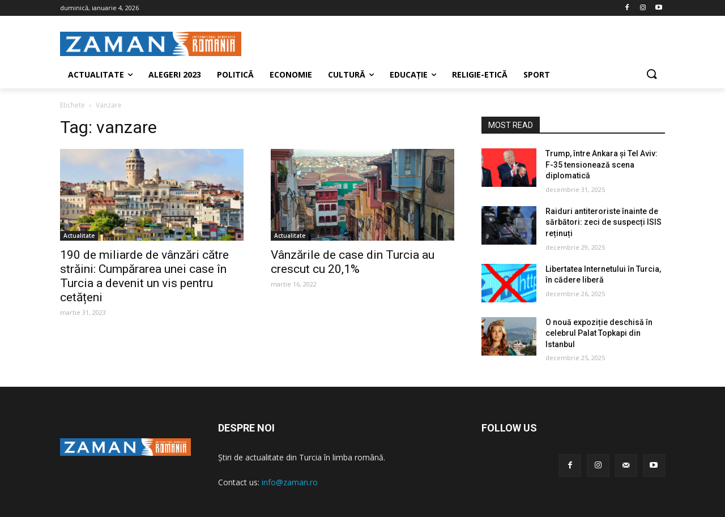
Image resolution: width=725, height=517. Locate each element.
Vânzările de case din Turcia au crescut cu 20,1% (352, 262)
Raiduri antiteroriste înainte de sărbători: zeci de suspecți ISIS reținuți (603, 222)
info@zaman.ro (290, 482)
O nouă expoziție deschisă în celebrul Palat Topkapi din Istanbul (598, 333)
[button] (651, 74)
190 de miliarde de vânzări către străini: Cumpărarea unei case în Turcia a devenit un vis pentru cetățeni (144, 276)
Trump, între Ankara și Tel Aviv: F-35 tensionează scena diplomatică (601, 164)
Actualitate (79, 236)
